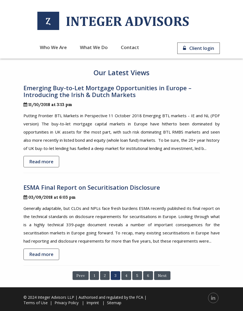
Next (162, 275)
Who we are (53, 47)
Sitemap (114, 302)
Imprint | (95, 302)
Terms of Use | (37, 302)
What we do (94, 47)
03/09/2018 (38, 197)
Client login (198, 48)
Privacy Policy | (69, 302)
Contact (130, 47)
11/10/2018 (37, 104)
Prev (80, 275)
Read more (41, 161)
